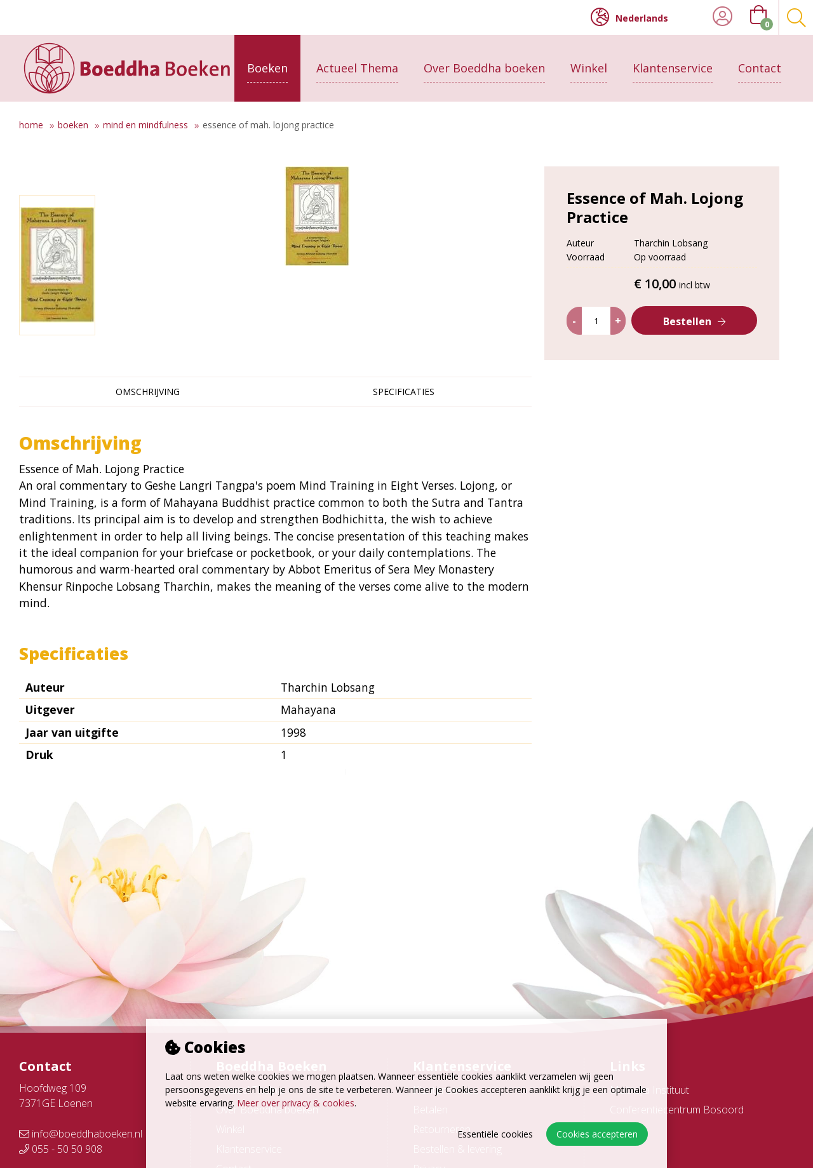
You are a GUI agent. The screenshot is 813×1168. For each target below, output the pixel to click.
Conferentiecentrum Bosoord (677, 1110)
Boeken (267, 68)
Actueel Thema (357, 68)
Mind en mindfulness (145, 125)
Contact (759, 68)
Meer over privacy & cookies (295, 1103)
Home (31, 125)
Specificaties (403, 392)
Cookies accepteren (597, 1134)
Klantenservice (673, 68)
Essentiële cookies (495, 1134)
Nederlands (629, 17)
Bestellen (687, 321)
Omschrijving (148, 392)
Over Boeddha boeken (484, 68)
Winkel (588, 68)
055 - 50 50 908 (60, 1149)
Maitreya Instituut (649, 1090)
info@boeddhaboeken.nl (80, 1134)
